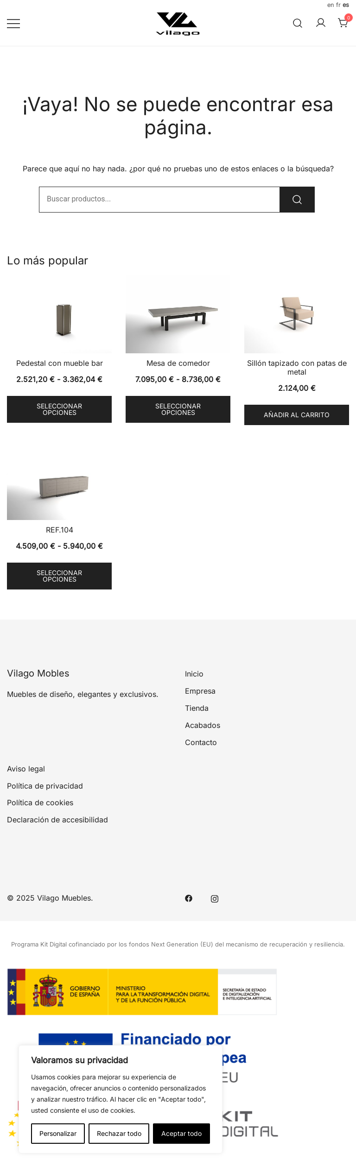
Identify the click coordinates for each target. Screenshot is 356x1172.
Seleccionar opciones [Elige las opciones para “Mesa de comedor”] (178, 409)
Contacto (201, 742)
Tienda (197, 708)
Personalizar (57, 1133)
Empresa (200, 691)
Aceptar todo (181, 1133)
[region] (120, 1099)
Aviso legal (26, 768)
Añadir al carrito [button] (297, 415)
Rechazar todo (119, 1133)
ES (346, 4)
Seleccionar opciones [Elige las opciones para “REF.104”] (59, 576)
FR (338, 4)
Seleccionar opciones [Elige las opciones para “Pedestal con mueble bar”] (59, 409)
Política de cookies (40, 802)
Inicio (194, 673)
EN (330, 4)
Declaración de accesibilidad (57, 819)
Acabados (202, 725)
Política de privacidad (45, 785)
